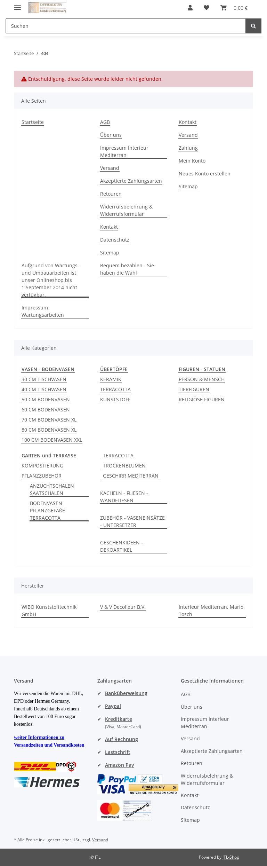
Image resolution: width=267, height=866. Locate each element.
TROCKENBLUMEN (124, 465)
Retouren (111, 193)
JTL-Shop (230, 857)
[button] (190, 8)
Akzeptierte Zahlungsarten (131, 181)
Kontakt (109, 226)
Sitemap (109, 252)
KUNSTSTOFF (115, 399)
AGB (105, 122)
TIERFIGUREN (194, 389)
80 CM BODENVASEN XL (49, 429)
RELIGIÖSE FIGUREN (202, 399)
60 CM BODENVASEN (46, 409)
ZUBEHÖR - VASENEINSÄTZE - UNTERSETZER (132, 521)
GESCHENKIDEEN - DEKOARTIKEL (121, 546)
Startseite (33, 122)
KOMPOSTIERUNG (42, 465)
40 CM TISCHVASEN (44, 389)
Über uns (111, 135)
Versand (109, 168)
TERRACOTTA (115, 389)
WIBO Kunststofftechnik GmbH (49, 610)
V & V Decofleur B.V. (123, 607)
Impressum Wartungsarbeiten (43, 311)
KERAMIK (110, 379)
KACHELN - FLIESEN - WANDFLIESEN (124, 497)
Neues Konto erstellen (204, 173)
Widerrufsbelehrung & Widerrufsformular (126, 210)
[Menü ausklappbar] (17, 4)
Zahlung (188, 147)
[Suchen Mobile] (126, 25)
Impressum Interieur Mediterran (124, 151)
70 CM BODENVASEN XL (49, 419)
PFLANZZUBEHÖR (42, 475)
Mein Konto (192, 160)
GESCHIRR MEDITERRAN (131, 475)
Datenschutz (114, 239)
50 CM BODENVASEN (46, 399)
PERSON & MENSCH (202, 379)
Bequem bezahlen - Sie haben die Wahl (127, 269)
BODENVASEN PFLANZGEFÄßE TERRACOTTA (47, 510)
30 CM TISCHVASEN (44, 379)
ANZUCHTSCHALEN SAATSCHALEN (52, 489)
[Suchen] (253, 25)
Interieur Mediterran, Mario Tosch (211, 610)
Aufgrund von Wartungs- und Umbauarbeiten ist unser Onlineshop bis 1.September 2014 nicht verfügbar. (50, 280)
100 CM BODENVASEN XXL (52, 439)
